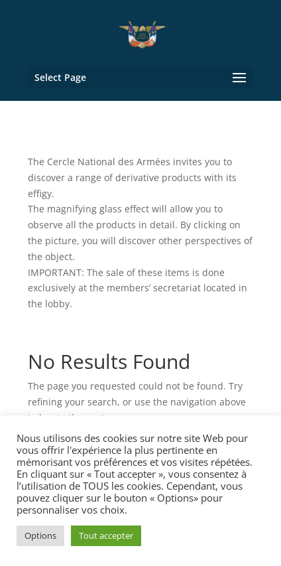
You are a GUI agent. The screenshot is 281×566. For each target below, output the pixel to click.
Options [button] (40, 535)
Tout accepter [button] (106, 535)
